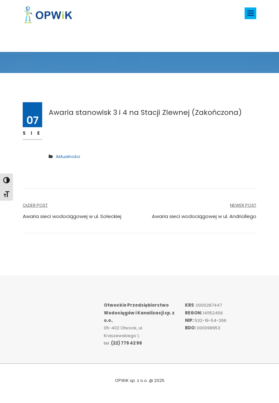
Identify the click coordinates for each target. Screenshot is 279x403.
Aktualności (68, 156)
